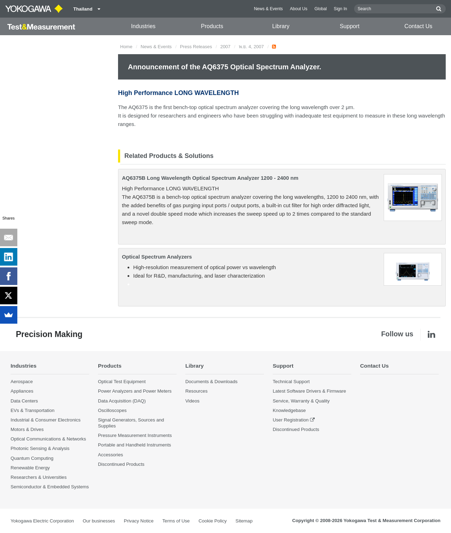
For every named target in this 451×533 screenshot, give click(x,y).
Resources (196, 391)
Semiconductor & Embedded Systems (50, 486)
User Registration (291, 420)
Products (212, 26)
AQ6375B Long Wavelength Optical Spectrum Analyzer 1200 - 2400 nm (210, 178)
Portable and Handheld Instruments (134, 445)
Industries (143, 26)
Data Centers (24, 401)
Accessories (110, 454)
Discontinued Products (121, 464)
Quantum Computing (32, 458)
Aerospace (22, 381)
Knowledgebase (289, 410)
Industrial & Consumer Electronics (46, 420)
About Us (299, 8)
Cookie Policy (212, 521)
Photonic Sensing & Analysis (40, 448)
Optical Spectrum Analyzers (157, 257)
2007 (225, 46)
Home (126, 46)
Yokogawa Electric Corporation (42, 521)
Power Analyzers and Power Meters (135, 391)
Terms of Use (176, 521)
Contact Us (418, 26)
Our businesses (99, 521)
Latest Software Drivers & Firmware (309, 391)
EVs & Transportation (33, 410)
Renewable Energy (30, 467)
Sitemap (243, 521)
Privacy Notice (138, 521)
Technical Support (291, 381)
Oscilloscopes (112, 410)
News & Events (268, 8)
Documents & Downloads (211, 381)
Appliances (22, 391)
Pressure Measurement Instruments (135, 435)
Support (349, 26)
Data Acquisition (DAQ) (122, 401)
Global (320, 8)
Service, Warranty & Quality (301, 401)
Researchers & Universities (39, 477)
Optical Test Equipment (122, 381)
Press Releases (196, 46)
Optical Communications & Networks (48, 439)
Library (281, 26)
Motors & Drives (27, 429)
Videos (192, 401)
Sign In (340, 8)
